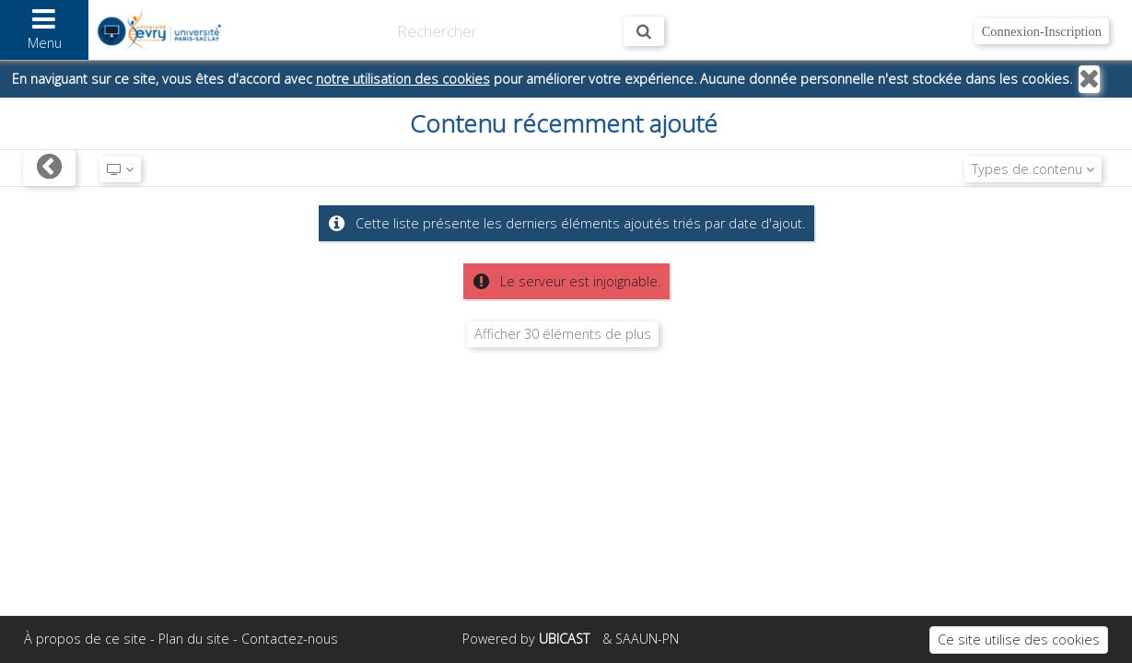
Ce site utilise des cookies (1019, 639)
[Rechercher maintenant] (644, 31)
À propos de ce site (85, 638)
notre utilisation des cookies (403, 78)
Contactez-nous (289, 638)
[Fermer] (1089, 79)
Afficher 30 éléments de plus (562, 334)
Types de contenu (1033, 169)
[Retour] (49, 168)
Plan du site (193, 638)
